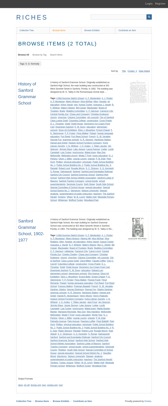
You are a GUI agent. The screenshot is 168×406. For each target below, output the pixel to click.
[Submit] (149, 17)
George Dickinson (75, 289)
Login (149, 3)
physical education (72, 162)
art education (79, 241)
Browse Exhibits (92, 30)
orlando (91, 159)
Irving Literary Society (95, 299)
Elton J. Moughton (86, 130)
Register (160, 3)
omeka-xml (52, 385)
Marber (53, 312)
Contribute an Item (127, 30)
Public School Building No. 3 (97, 165)
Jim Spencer (104, 302)
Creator (131, 71)
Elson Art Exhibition (68, 130)
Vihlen (70, 197)
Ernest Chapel (103, 130)
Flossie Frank (94, 280)
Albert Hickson (72, 101)
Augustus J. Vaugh (102, 104)
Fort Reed (65, 136)
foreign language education (80, 283)
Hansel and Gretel (58, 143)
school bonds (91, 181)
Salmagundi (65, 171)
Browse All (23, 55)
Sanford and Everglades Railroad (96, 171)
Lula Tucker (65, 152)
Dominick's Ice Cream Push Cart (94, 267)
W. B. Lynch (79, 197)
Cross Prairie (105, 120)
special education (93, 187)
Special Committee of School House (67, 187)
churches (62, 117)
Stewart (103, 190)
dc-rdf (26, 385)
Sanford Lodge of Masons (89, 343)
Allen (95, 101)
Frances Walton (65, 286)
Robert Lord (64, 168)
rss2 (61, 385)
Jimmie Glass (65, 149)
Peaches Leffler (88, 321)
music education (100, 155)
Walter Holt (91, 197)
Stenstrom (75, 190)
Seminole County (75, 184)
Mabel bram (90, 152)
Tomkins (61, 197)
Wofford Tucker (76, 200)
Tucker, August (66, 362)
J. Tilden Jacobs (99, 146)
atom (20, 385)
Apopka (102, 101)
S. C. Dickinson (65, 334)
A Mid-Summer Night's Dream (70, 98)
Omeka (147, 401)
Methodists (55, 315)
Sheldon (62, 350)
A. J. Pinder (107, 98)
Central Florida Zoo (59, 114)
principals (86, 162)
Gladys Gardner (104, 289)
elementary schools (78, 273)
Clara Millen (85, 261)
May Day (101, 152)
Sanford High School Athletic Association (77, 178)
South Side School (104, 184)
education (91, 127)
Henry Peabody (100, 296)
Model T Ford (85, 155)
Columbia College (77, 120)
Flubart (93, 133)
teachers (97, 194)
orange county (79, 159)
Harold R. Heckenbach (68, 296)
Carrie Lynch (95, 251)
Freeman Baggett (82, 286)
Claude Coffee (99, 261)
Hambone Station (102, 139)
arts (76, 104)
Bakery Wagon (68, 108)
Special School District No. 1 (88, 353)
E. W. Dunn (79, 127)
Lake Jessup (79, 149)
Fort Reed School (79, 136)
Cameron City (106, 111)
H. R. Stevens (86, 139)
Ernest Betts (84, 277)
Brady (62, 111)
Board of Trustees (78, 248)
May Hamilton (93, 312)
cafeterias (69, 251)
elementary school (58, 273)
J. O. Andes (84, 146)
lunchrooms (78, 152)
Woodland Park (91, 200)
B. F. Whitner (75, 245)
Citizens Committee (77, 117)
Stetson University (90, 190)
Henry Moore (86, 296)
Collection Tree (27, 30)
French (92, 136)
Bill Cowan (81, 108)
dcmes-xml (36, 385)
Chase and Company (79, 114)
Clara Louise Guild (59, 120)
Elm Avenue (93, 273)
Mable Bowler (103, 308)
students (54, 194)
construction (92, 120)
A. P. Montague (57, 101)
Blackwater (92, 108)
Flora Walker (83, 133)
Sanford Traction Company (71, 181)
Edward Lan (97, 270)
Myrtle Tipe (97, 315)
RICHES (32, 17)
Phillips (59, 162)
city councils (93, 117)
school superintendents (93, 347)
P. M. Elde (101, 159)
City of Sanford (107, 117)
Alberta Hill (85, 238)
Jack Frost (92, 302)
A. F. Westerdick (92, 98)
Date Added (144, 71)
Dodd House (77, 124)
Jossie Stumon (71, 305)
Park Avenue (73, 321)
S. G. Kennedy (106, 168)
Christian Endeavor (100, 114)
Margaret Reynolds (67, 312)
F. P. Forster (67, 280)
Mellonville (55, 155)
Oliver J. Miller (65, 159)
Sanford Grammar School (83, 174)
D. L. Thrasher (57, 124)
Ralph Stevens (65, 331)
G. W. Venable (103, 136)
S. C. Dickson (92, 168)
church (53, 117)
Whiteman (62, 200)
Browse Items (59, 30)
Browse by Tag (40, 55)
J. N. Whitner (72, 146)
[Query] (121, 17)
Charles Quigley (69, 254)
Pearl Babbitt (103, 321)
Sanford (76, 171)
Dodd (67, 124)
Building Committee (75, 111)
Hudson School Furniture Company (84, 143)
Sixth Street (89, 184)
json (44, 385)
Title (124, 71)
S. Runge (54, 171)
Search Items (56, 55)
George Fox (55, 139)
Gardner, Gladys (58, 289)
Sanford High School (85, 340)
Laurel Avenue (93, 149)
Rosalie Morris (78, 168)
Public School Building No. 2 (69, 165)
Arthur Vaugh (67, 104)
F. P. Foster (70, 133)
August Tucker (85, 104)
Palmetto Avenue (58, 321)
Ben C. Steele (103, 245)
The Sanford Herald (103, 359)
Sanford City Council (60, 174)
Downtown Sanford (64, 127)
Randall (54, 168)
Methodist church (69, 155)
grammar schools (71, 139)
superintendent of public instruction (75, 194)
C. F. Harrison (92, 111)
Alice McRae (86, 101)
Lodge (104, 149)
